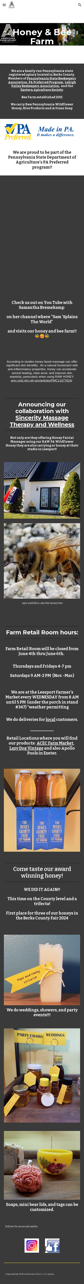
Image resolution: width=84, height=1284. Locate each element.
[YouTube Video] (42, 205)
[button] (4, 5)
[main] (42, 37)
